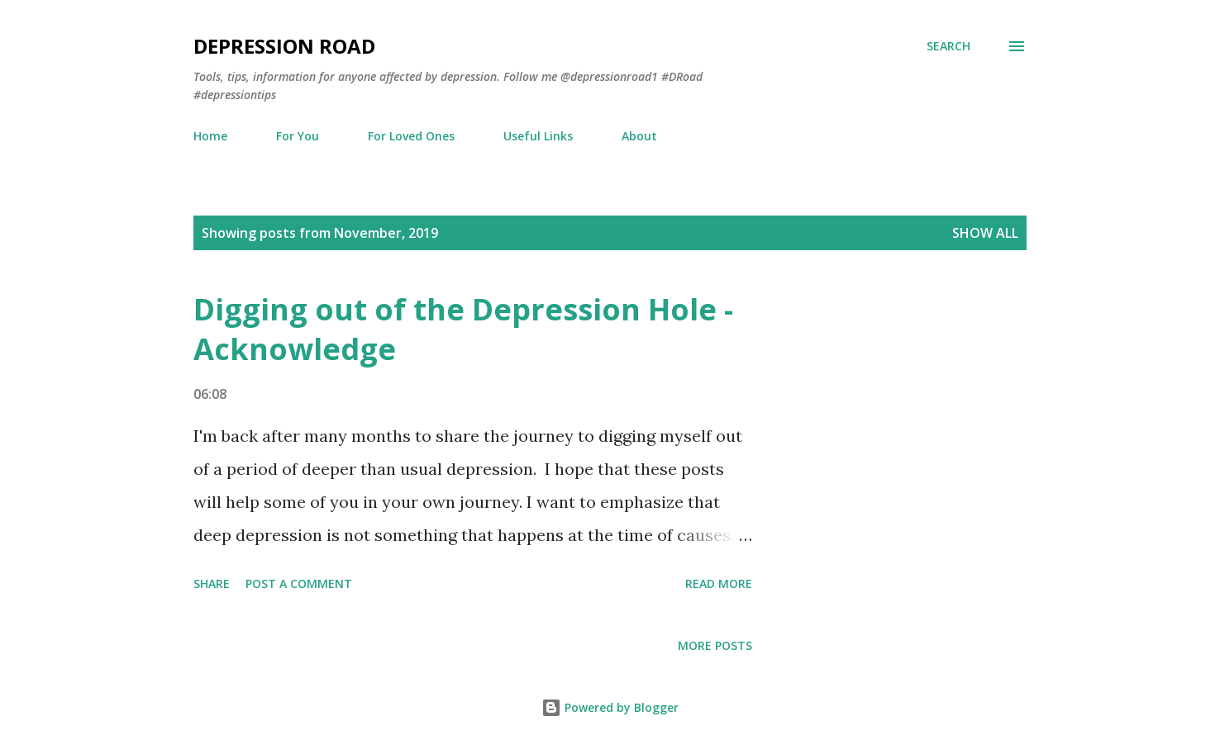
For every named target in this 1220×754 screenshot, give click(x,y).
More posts (715, 645)
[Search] (948, 46)
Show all (985, 233)
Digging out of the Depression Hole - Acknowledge (463, 329)
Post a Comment (298, 583)
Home (210, 136)
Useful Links (538, 136)
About (639, 136)
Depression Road (284, 45)
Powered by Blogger (610, 707)
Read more (718, 583)
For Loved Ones (411, 136)
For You (297, 136)
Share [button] (211, 583)
